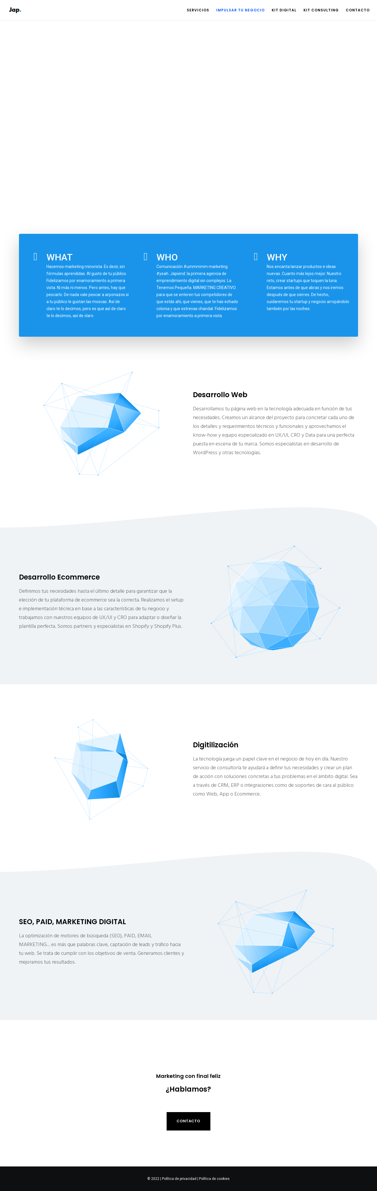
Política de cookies (214, 1179)
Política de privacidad (179, 1179)
